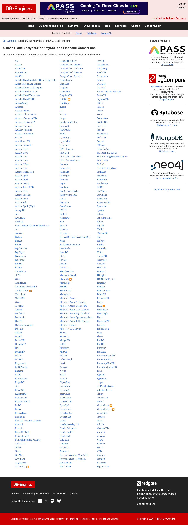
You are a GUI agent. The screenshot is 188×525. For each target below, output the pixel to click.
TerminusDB (103, 298)
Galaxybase (20, 443)
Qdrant (100, 80)
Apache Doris (21, 152)
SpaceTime (102, 198)
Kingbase (64, 233)
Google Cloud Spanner (70, 76)
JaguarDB (64, 202)
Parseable (64, 451)
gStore (63, 107)
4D (16, 61)
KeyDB (63, 225)
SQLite (100, 229)
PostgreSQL (102, 68)
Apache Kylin (21, 191)
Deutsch (182, 7)
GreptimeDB (66, 95)
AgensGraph (21, 72)
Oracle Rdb (65, 436)
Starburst (101, 240)
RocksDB (101, 137)
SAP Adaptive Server (107, 152)
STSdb (100, 252)
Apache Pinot (21, 198)
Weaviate (101, 436)
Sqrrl (99, 237)
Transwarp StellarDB (107, 367)
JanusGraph (65, 206)
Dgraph (18, 336)
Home (30, 25)
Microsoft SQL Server (70, 328)
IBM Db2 (64, 152)
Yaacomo (101, 443)
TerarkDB (101, 294)
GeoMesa (19, 455)
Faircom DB (21, 397)
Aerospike (20, 68)
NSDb (63, 374)
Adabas (18, 64)
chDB (17, 275)
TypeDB (101, 374)
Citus (17, 279)
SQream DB (102, 233)
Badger (18, 237)
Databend (19, 313)
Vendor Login (153, 25)
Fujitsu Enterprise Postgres (27, 439)
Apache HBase (22, 164)
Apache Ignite (21, 175)
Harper (63, 118)
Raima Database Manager (109, 91)
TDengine (101, 275)
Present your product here (167, 189)
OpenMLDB (66, 401)
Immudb (64, 164)
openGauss (65, 394)
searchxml (101, 175)
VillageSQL (102, 413)
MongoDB (106, 33)
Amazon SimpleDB (24, 133)
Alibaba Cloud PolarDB (26, 91)
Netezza (63, 367)
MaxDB (63, 286)
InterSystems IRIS (68, 195)
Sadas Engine (103, 149)
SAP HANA (102, 160)
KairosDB (64, 218)
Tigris (99, 317)
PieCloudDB (66, 462)
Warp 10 (101, 432)
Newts (63, 371)
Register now (167, 64)
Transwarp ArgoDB (106, 355)
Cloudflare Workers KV (26, 286)
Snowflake (102, 195)
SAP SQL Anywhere (106, 168)
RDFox (100, 107)
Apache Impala (22, 179)
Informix (64, 179)
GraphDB (64, 84)
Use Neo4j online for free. (167, 178)
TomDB (100, 340)
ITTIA (63, 198)
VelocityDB (102, 397)
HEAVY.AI (65, 129)
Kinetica (64, 229)
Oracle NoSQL (67, 432)
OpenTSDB (65, 416)
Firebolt (19, 428)
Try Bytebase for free (167, 125)
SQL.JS (100, 225)
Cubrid (18, 309)
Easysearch (20, 363)
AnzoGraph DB (22, 141)
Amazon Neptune (23, 126)
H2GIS (63, 114)
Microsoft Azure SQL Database (74, 313)
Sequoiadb (102, 179)
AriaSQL (19, 221)
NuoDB (63, 378)
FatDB (18, 405)
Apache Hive (21, 168)
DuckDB (19, 359)
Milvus (63, 332)
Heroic (63, 133)
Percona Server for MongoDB (74, 455)
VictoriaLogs (104, 405)
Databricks (20, 317)
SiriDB (100, 187)
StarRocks (101, 248)
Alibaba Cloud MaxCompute (28, 87)
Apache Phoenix (22, 195)
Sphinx (100, 214)
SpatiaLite (101, 206)
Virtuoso (101, 416)
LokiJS (63, 263)
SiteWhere (102, 191)
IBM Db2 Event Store (70, 156)
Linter (62, 256)
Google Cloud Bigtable (70, 64)
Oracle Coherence (68, 428)
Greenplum (65, 91)
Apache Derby (22, 149)
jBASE (63, 210)
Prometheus (102, 76)
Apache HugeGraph (24, 172)
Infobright (64, 175)
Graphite (64, 87)
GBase (18, 447)
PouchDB (101, 72)
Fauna (18, 409)
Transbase (101, 351)
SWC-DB (101, 267)
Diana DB (19, 340)
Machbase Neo (67, 271)
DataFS (18, 321)
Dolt (17, 348)
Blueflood (19, 260)
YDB (99, 451)
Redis (99, 114)
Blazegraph (20, 256)
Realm (100, 110)
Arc (17, 214)
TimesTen (101, 325)
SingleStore (102, 183)
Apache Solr (21, 202)
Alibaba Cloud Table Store (27, 95)
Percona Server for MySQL (73, 459)
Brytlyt (18, 267)
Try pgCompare (167, 99)
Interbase (64, 187)
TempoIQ (101, 283)
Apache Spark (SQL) (25, 206)
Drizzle (18, 355)
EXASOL (19, 390)
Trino (99, 371)
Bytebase (92, 33)
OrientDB (64, 439)
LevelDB (64, 252)
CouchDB (19, 298)
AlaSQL (19, 76)
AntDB (18, 137)
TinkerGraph (103, 328)
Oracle (63, 420)
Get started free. (167, 151)
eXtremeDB (20, 394)
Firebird (19, 424)
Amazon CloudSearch (25, 114)
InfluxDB (64, 172)
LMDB (63, 260)
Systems (73, 25)
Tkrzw (100, 336)
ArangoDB (20, 210)
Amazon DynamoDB (25, 122)
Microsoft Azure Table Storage (74, 321)
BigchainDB (21, 248)
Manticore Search (68, 275)
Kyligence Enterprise (70, 244)
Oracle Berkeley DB (69, 424)
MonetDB (64, 336)
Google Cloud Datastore (71, 68)
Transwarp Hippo (105, 359)
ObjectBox (65, 382)
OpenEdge (65, 390)
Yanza (99, 447)
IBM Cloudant (66, 149)
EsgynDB (19, 382)
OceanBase (65, 386)
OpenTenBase (66, 413)
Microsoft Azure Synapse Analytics (76, 317)
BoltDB (18, 263)
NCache (63, 355)
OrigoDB (64, 443)
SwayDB (101, 263)
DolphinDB (20, 344)
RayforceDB (103, 99)
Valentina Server (104, 390)
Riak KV (101, 126)
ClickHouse (20, 283)
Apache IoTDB (22, 183)
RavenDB (101, 95)
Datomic (19, 328)
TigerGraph (102, 313)
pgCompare (156, 87)
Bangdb (18, 240)
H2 (61, 110)
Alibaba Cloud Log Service (28, 84)
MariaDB (65, 279)
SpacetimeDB (103, 202)
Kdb (62, 221)
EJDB (18, 374)
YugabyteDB (103, 466)
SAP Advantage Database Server (112, 156)
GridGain (64, 103)
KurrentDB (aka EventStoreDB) (75, 237)
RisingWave (102, 133)
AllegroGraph (21, 103)
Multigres (64, 348)
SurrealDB (102, 256)
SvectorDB (102, 260)
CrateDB (19, 306)
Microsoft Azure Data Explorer (74, 309)
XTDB (100, 439)
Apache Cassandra (24, 145)
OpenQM (64, 405)
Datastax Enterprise (24, 325)
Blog (107, 25)
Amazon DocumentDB (26, 118)
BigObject (20, 252)
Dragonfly (20, 351)
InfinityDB (65, 168)
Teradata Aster (103, 290)
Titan (99, 332)
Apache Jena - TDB (24, 187)
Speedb (100, 210)
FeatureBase (21, 413)
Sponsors (121, 25)
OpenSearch (65, 409)
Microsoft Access (68, 298)
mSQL (63, 344)
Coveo (18, 302)
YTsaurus (101, 462)
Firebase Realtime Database (28, 420)
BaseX (18, 244)
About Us (15, 493)
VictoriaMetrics (105, 409)
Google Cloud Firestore (71, 72)
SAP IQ (100, 164)
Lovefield (64, 267)
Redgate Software (176, 18)
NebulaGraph (66, 359)
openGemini (65, 397)
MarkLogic (65, 283)
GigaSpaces (20, 462)
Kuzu (62, 240)
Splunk (100, 221)
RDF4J (100, 103)
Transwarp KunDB (106, 363)
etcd (17, 386)
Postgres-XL (103, 64)
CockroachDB (23, 290)
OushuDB (64, 447)
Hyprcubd (64, 145)
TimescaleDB (103, 321)
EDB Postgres (21, 367)
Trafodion (101, 348)
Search (135, 25)
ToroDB (100, 344)
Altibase (19, 107)
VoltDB (100, 424)
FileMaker (20, 416)
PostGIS (100, 61)
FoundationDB (22, 436)
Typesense (101, 378)
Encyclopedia (91, 25)
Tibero (100, 302)
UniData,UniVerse (105, 386)
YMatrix (101, 455)
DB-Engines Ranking (51, 25)
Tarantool (101, 271)
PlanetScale (65, 466)
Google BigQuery (68, 61)
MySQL (63, 351)
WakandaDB (103, 428)
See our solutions (146, 503)
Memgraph (65, 294)
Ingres (63, 183)
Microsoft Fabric (68, 325)
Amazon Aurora (22, 110)
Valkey (100, 394)
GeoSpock (20, 459)
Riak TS (100, 129)
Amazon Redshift (23, 129)
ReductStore (102, 118)
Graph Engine (66, 80)
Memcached (65, 290)
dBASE (18, 332)
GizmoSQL (22, 466)
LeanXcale (65, 248)
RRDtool (101, 145)
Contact (73, 493)
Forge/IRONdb (22, 432)
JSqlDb (63, 214)
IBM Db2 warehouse (69, 160)
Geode (18, 451)
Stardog (100, 244)
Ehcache (19, 371)
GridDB (65, 99)
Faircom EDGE (22, 401)
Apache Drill (21, 156)
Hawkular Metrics (68, 122)
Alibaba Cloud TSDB (25, 99)
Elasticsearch (21, 378)
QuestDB (101, 87)
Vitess (99, 420)
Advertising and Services (36, 493)
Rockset (100, 141)
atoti (17, 229)
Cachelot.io (20, 271)
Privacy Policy (59, 493)
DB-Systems (9, 40)
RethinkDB (102, 122)
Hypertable (65, 141)
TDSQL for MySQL (106, 279)
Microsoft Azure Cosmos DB (73, 306)
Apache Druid (21, 160)
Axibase (19, 233)
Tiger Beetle (102, 309)
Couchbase (20, 294)
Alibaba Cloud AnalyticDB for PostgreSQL (35, 80)
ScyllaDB (101, 172)
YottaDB (101, 459)
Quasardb (101, 84)
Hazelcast (64, 126)
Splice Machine (104, 218)
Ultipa (100, 382)
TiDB (101, 306)
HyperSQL (65, 137)
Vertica (100, 401)
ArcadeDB (20, 218)
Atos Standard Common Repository (32, 225)
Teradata (101, 286)
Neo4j (79, 33)
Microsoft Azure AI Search (72, 302)
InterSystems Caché (69, 191)
